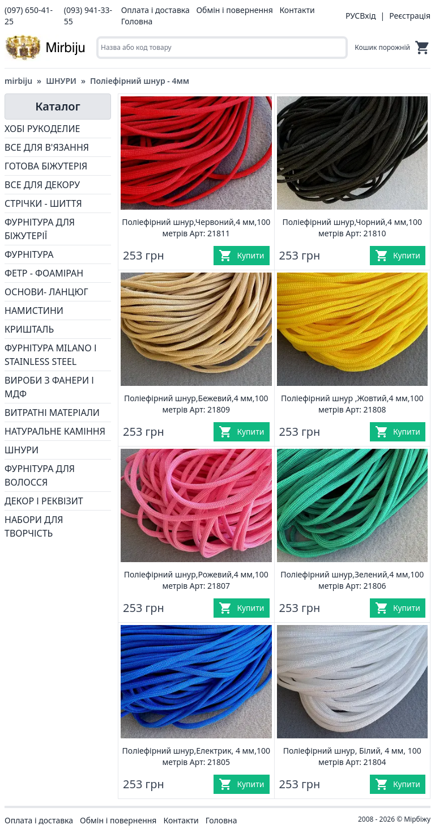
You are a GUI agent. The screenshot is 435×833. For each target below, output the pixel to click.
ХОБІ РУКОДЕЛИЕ (42, 128)
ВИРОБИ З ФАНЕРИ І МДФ (49, 387)
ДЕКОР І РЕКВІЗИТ (44, 501)
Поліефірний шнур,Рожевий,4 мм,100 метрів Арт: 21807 (196, 580)
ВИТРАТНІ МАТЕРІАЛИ (52, 412)
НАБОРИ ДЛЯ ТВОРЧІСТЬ (34, 526)
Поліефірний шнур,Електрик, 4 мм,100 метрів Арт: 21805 (196, 756)
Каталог (57, 106)
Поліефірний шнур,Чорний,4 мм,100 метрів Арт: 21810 (352, 227)
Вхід (368, 15)
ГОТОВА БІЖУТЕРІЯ (46, 166)
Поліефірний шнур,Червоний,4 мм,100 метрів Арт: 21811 (196, 227)
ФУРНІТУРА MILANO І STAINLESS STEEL (50, 355)
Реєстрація (409, 15)
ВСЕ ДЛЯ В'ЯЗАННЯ (47, 147)
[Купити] (241, 255)
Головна (137, 21)
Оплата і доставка (155, 10)
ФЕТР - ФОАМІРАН (44, 273)
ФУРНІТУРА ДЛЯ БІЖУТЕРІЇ (40, 229)
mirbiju (18, 80)
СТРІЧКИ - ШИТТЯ (43, 203)
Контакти (296, 10)
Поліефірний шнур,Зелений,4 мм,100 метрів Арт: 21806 (352, 580)
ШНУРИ (61, 80)
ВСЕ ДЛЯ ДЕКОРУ (42, 184)
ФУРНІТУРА (29, 254)
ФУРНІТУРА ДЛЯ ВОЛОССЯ (40, 475)
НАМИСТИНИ (34, 310)
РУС (353, 15)
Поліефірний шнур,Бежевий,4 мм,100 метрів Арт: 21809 (196, 404)
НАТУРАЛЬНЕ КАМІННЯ (55, 431)
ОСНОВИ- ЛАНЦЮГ (46, 292)
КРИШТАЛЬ (29, 329)
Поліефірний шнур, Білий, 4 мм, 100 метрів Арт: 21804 (352, 756)
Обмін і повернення (234, 10)
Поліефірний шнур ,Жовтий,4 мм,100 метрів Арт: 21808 (352, 404)
